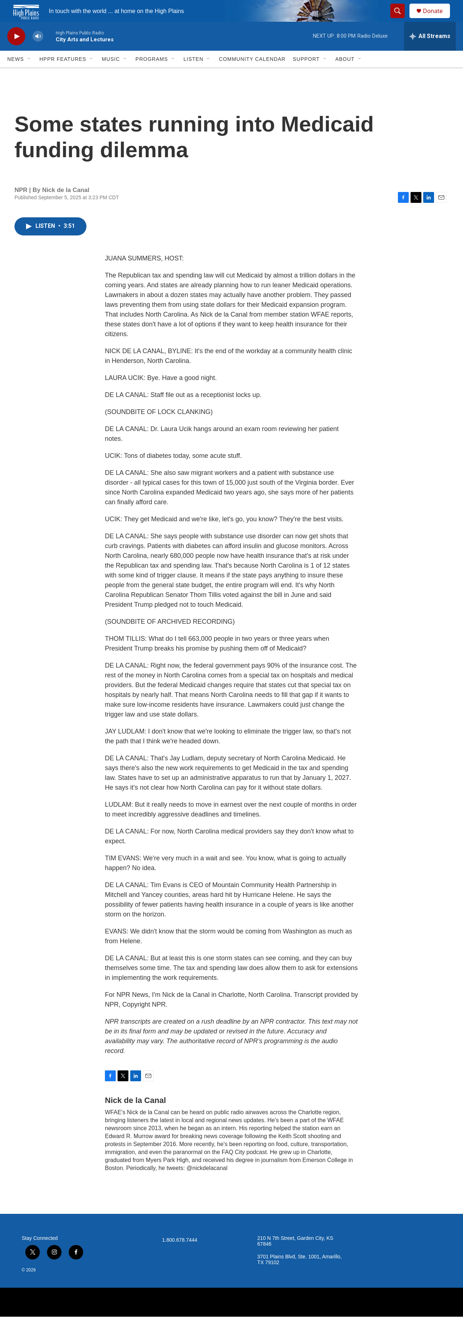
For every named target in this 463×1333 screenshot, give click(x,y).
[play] (16, 53)
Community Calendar (252, 75)
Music (111, 75)
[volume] (38, 53)
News (15, 75)
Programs (152, 75)
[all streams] (430, 52)
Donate (437, 19)
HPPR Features (62, 75)
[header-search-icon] (401, 19)
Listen (193, 75)
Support (306, 75)
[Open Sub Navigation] (29, 75)
